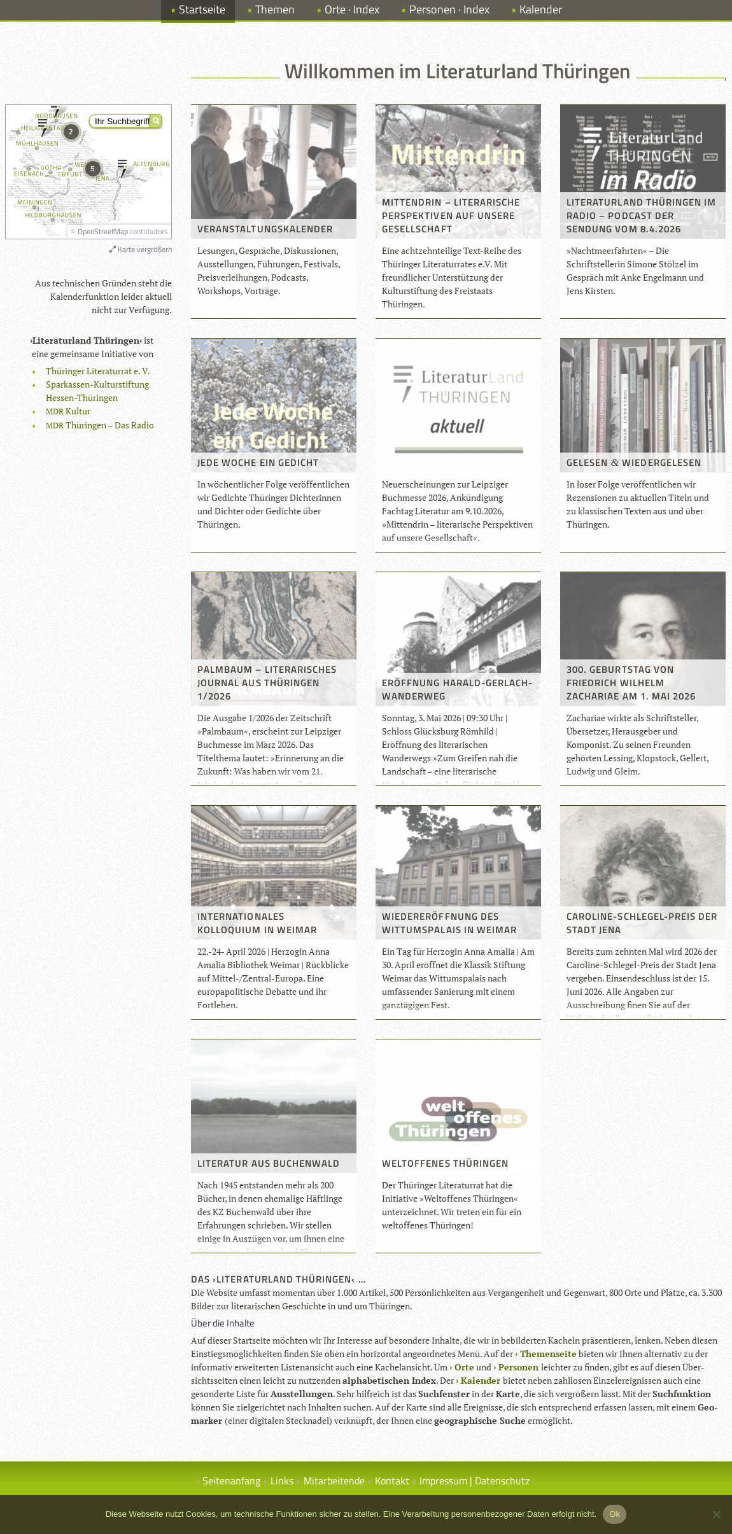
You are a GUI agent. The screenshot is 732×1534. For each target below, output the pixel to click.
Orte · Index (352, 9)
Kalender (540, 9)
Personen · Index (449, 9)
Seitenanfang (231, 1480)
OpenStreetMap (103, 231)
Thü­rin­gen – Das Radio (100, 425)
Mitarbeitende (334, 1480)
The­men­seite (548, 1354)
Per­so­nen (518, 1367)
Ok (614, 1514)
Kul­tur (68, 411)
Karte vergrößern (140, 249)
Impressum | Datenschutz (474, 1480)
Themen (275, 9)
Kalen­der (480, 1380)
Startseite (202, 9)
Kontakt (392, 1480)
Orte (464, 1367)
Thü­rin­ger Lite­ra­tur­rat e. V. (98, 371)
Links (282, 1480)
